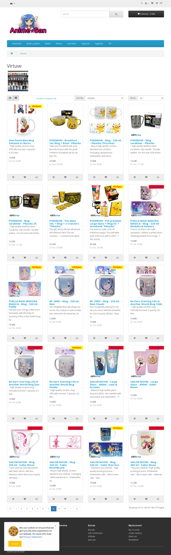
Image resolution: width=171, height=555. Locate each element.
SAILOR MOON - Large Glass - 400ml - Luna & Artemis (103, 384)
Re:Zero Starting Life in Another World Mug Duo (24, 383)
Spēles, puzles (33, 43)
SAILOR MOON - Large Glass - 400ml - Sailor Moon (144, 384)
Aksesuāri (16, 43)
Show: (133, 98)
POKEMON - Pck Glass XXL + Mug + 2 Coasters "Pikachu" (64, 223)
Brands (91, 529)
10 (65, 508)
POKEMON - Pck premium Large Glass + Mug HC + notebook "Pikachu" (105, 223)
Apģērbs (99, 43)
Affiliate (91, 536)
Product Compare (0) (46, 98)
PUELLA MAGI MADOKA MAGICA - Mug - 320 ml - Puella (24, 303)
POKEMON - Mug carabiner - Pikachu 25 (22, 222)
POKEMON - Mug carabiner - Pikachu (142, 142)
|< (10, 508)
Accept (15, 543)
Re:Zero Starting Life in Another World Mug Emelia (64, 384)
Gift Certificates (95, 533)
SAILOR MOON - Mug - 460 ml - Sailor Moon (144, 463)
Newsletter (134, 539)
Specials (92, 539)
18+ (110, 43)
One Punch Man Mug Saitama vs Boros (21, 142)
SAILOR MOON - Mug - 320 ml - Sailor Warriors (104, 463)
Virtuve (59, 43)
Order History (135, 533)
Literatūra (71, 43)
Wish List (133, 536)
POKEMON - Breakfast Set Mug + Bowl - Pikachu (65, 142)
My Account (134, 529)
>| (77, 508)
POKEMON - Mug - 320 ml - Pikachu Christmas (105, 142)
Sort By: (79, 98)
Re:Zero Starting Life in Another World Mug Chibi (146, 302)
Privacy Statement (32, 536)
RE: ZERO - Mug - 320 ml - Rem (64, 302)
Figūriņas (85, 43)
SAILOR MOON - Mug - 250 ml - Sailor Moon (22, 463)
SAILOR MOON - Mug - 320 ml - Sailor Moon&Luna (63, 464)
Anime (48, 43)
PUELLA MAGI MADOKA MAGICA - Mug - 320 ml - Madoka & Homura (145, 223)
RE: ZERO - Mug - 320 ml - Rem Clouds (105, 302)
